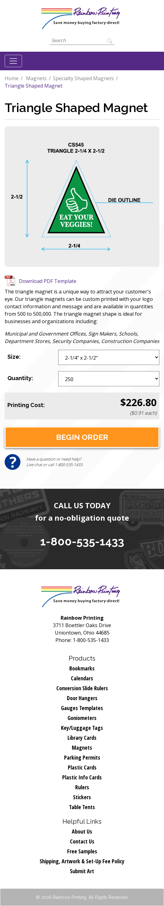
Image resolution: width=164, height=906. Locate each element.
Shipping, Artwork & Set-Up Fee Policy (82, 861)
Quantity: (20, 378)
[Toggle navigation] (13, 61)
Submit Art (82, 871)
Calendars (82, 678)
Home (12, 78)
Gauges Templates (82, 708)
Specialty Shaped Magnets (83, 78)
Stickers (82, 797)
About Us (82, 831)
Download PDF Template (47, 281)
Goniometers (82, 718)
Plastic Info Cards (82, 777)
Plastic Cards (82, 767)
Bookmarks (82, 668)
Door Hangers (82, 698)
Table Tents (82, 807)
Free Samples (82, 851)
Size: (14, 356)
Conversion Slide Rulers (82, 688)
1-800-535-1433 (82, 541)
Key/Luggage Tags (82, 727)
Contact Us (82, 841)
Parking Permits (82, 757)
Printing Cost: (26, 405)
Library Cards (82, 737)
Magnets (36, 78)
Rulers (82, 787)
